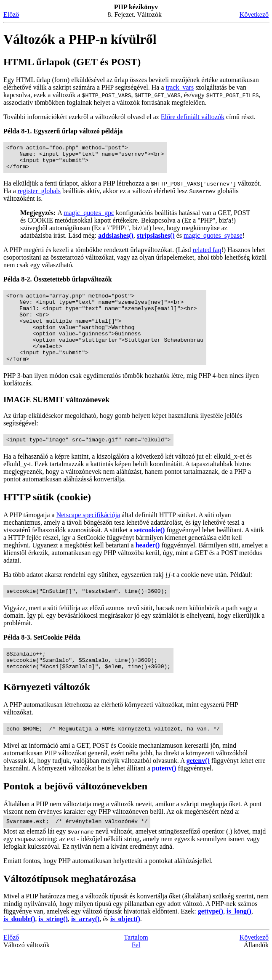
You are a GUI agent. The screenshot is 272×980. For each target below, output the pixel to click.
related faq (206, 254)
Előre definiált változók (192, 116)
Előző (11, 14)
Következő (254, 14)
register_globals (39, 195)
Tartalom (136, 965)
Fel (136, 972)
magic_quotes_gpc (89, 217)
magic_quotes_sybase (213, 240)
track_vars (179, 87)
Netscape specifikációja (88, 535)
